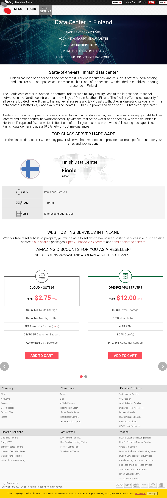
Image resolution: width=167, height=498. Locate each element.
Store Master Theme (69, 451)
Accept (152, 493)
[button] (81, 376)
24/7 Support (7, 408)
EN (161, 2)
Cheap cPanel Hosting (11, 456)
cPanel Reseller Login (69, 412)
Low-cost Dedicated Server (13, 451)
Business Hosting (9, 438)
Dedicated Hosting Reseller (131, 408)
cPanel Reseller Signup (70, 421)
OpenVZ (125, 287)
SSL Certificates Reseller (130, 417)
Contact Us (6, 403)
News (3, 394)
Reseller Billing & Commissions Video (136, 460)
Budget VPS (6, 442)
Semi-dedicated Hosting (12, 447)
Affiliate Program (67, 403)
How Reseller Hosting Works (73, 442)
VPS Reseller (125, 399)
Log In (31, 9)
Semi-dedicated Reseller (130, 403)
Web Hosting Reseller (129, 394)
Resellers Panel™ (24, 2)
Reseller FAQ (7, 412)
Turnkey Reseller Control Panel (133, 469)
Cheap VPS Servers (128, 447)
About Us (5, 399)
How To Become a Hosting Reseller (135, 438)
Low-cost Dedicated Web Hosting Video (137, 451)
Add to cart (41, 356)
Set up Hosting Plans (129, 478)
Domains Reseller (127, 412)
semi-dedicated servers (128, 242)
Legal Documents (10, 483)
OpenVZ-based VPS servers (85, 242)
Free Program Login (69, 408)
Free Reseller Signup (69, 417)
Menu (18, 9)
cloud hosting (41, 242)
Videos (4, 417)
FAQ (151, 2)
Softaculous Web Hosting (13, 460)
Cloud (41, 287)
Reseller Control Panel (70, 447)
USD (115, 2)
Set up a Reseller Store (129, 474)
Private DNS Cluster (128, 421)
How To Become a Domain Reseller (135, 442)
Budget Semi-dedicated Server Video (135, 456)
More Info (140, 493)
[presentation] (4, 366)
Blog (62, 399)
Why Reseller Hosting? (70, 438)
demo (55, 326)
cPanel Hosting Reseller (130, 426)
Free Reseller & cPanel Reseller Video (135, 465)
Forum (63, 394)
